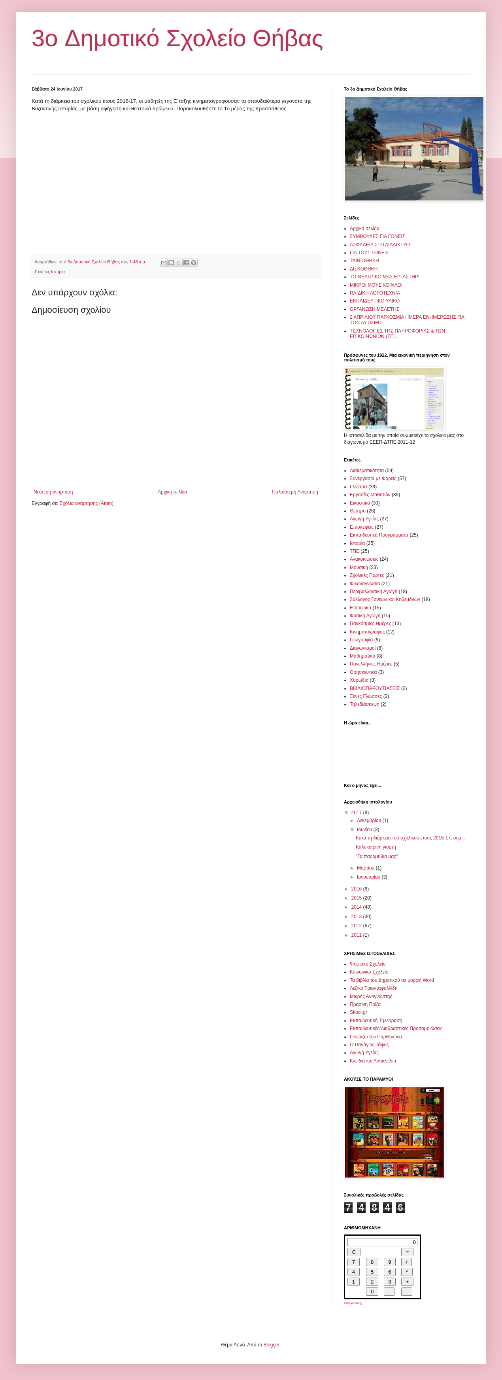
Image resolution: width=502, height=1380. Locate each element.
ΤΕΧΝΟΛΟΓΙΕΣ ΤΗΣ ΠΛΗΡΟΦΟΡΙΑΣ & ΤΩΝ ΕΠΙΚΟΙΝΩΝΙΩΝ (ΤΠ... (397, 333)
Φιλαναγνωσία (365, 583)
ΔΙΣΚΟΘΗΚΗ (363, 269)
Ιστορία (58, 271)
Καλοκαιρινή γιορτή (376, 847)
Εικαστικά (360, 503)
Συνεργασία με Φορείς (373, 478)
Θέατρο (358, 511)
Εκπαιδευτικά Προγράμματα (379, 535)
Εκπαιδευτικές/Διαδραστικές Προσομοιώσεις (396, 1028)
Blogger (271, 1345)
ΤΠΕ (354, 551)
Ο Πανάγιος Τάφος (369, 1044)
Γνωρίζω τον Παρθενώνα (376, 1037)
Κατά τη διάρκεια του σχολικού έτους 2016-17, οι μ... (410, 838)
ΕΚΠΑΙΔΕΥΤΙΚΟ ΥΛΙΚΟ (375, 301)
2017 (357, 812)
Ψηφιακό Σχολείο (367, 964)
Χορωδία (359, 680)
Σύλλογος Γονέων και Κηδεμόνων (385, 599)
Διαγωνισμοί (363, 648)
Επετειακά (360, 608)
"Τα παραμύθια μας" (377, 856)
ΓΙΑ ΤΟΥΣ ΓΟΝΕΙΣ (369, 252)
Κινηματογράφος (367, 632)
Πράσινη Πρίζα (365, 1004)
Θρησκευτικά (363, 672)
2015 (357, 898)
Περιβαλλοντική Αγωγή (373, 591)
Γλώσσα (358, 487)
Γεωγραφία (361, 640)
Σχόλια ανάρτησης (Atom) (86, 503)
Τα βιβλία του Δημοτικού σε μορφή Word (392, 980)
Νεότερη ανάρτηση (53, 492)
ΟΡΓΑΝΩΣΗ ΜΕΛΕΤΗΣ (374, 309)
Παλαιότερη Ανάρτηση (295, 492)
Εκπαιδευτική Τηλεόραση (376, 1020)
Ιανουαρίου (369, 877)
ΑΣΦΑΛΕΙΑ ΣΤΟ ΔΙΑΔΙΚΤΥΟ (380, 245)
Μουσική (359, 567)
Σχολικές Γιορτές (367, 575)
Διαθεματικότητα (367, 470)
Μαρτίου (366, 868)
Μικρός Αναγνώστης (371, 996)
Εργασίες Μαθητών (370, 494)
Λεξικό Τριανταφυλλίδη (374, 988)
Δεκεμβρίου (370, 820)
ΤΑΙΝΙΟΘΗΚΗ (364, 260)
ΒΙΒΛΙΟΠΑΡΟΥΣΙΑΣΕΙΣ (375, 688)
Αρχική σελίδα (172, 492)
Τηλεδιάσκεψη (364, 704)
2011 (357, 935)
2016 (357, 889)
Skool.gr (358, 1012)
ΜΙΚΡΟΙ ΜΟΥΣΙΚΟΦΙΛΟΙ (376, 285)
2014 (357, 907)
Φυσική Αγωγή (365, 615)
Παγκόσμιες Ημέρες (370, 623)
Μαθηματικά (362, 656)
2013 (357, 916)
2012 (357, 925)
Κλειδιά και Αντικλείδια (373, 1061)
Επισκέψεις (362, 527)
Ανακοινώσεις (364, 559)
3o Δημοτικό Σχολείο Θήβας (177, 38)
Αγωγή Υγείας (364, 519)
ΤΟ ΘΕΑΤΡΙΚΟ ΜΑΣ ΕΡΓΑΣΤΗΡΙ (384, 277)
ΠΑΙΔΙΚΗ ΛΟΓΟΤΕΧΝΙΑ (375, 293)
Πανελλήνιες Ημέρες (371, 664)
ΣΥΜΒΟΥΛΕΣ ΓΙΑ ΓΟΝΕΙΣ (377, 236)
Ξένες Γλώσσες (366, 696)
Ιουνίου (365, 829)
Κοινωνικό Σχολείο (369, 972)
